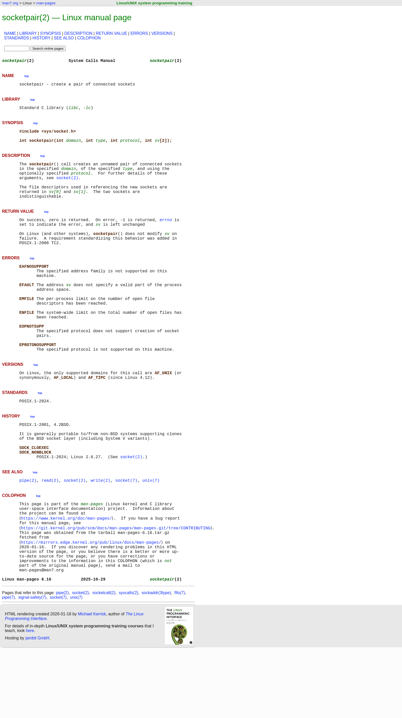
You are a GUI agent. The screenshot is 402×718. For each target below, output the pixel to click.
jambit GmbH (37, 706)
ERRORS (139, 33)
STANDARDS (16, 38)
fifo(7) (179, 661)
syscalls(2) (128, 661)
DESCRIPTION (78, 33)
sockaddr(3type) (156, 661)
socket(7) (126, 532)
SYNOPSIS (50, 33)
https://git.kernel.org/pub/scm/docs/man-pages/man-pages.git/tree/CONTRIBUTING (116, 585)
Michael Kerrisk (92, 682)
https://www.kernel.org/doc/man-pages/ (67, 574)
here (30, 698)
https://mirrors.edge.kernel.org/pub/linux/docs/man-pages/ (92, 602)
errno (165, 235)
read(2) (50, 532)
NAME (10, 33)
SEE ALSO (64, 38)
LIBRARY (28, 33)
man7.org (10, 3)
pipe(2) (27, 532)
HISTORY (42, 38)
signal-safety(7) (32, 665)
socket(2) (67, 188)
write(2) (100, 532)
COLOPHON (89, 38)
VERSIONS (162, 33)
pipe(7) (8, 665)
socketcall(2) (103, 661)
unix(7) (150, 532)
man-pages (45, 3)
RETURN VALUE (111, 33)
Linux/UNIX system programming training (154, 3)
